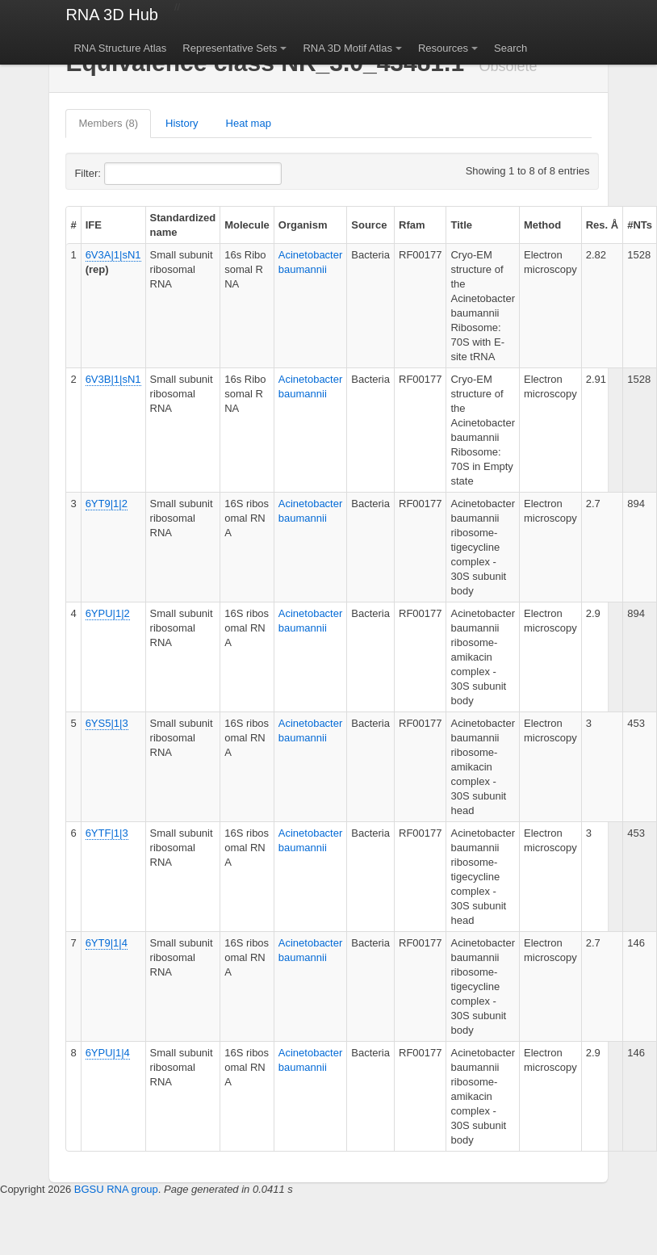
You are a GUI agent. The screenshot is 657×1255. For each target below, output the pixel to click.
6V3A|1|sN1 (113, 255)
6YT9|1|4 (107, 943)
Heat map (248, 123)
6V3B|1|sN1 (113, 379)
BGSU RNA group (116, 1189)
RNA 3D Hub (111, 14)
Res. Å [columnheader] (602, 225)
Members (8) (108, 123)
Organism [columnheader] (303, 225)
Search (510, 48)
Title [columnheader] (461, 225)
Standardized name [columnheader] (183, 225)
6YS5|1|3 (107, 723)
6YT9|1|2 (107, 503)
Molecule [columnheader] (247, 225)
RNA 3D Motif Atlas (347, 48)
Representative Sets (229, 48)
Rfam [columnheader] (412, 225)
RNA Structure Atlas (119, 48)
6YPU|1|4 (108, 1053)
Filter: (126, 173)
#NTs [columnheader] (639, 225)
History (181, 123)
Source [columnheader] (369, 225)
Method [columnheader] (542, 225)
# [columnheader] (73, 225)
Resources (443, 48)
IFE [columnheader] (94, 225)
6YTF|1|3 (107, 833)
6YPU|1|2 (108, 613)
